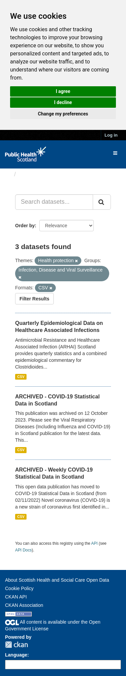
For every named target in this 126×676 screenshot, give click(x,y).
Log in (111, 135)
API (94, 543)
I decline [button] (63, 102)
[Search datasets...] (54, 202)
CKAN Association (24, 605)
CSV (21, 377)
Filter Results (34, 298)
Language (16, 655)
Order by (25, 225)
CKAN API (16, 596)
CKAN (16, 644)
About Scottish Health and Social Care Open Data (57, 580)
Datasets (31, 174)
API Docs (23, 550)
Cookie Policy (19, 588)
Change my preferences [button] (63, 113)
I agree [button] (63, 91)
